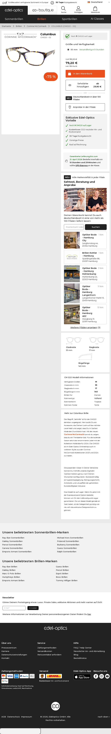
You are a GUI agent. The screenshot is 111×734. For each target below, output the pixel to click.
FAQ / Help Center (83, 648)
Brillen (19, 26)
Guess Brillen (62, 566)
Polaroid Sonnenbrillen (68, 541)
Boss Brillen (61, 577)
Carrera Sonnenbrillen (12, 548)
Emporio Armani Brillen (13, 580)
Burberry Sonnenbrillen (68, 544)
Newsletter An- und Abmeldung (89, 651)
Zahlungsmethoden (46, 648)
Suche (63, 12)
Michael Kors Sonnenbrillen (70, 538)
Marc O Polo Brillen (11, 573)
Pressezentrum (8, 648)
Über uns (6, 643)
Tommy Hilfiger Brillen (66, 580)
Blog (76, 654)
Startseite (6, 26)
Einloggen (78, 12)
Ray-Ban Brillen (9, 566)
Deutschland (96, 2)
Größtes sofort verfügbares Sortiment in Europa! (28, 2)
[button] (14, 10)
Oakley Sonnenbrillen (12, 541)
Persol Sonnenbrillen (12, 544)
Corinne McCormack (36, 26)
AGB (3, 717)
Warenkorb (95, 12)
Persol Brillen (62, 570)
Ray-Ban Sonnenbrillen (13, 538)
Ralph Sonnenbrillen (66, 551)
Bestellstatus (80, 658)
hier (89, 614)
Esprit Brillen (62, 573)
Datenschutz (13, 717)
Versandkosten (44, 651)
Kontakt (5, 658)
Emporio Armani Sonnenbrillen (17, 551)
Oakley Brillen (8, 570)
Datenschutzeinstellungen (14, 654)
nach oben (104, 717)
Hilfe (76, 643)
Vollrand (97, 398)
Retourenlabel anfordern (49, 654)
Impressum (26, 717)
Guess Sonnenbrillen (67, 548)
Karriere (5, 651)
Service (41, 643)
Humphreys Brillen (11, 577)
